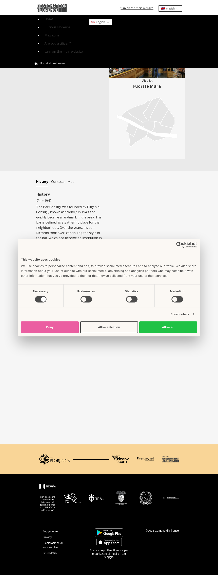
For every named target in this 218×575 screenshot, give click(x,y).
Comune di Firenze (167, 530)
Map (71, 181)
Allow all (168, 327)
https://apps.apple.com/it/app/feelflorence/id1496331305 (109, 542)
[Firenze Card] (145, 459)
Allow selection (109, 327)
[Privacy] (60, 537)
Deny (50, 327)
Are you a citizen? (57, 43)
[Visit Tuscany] (120, 459)
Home (49, 19)
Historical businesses (52, 63)
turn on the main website (137, 8)
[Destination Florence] (170, 459)
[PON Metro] (60, 553)
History (42, 181)
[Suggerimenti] (60, 531)
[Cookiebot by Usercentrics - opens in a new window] (179, 245)
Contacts (58, 181)
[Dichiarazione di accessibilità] (60, 545)
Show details (179, 314)
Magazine (51, 35)
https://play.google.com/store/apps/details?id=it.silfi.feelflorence (109, 532)
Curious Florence (57, 27)
